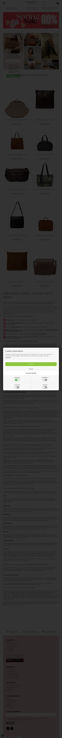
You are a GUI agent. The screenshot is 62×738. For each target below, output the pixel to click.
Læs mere (8, 357)
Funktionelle (17, 386)
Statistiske (45, 386)
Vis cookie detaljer (31, 373)
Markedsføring (45, 379)
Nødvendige (17, 379)
